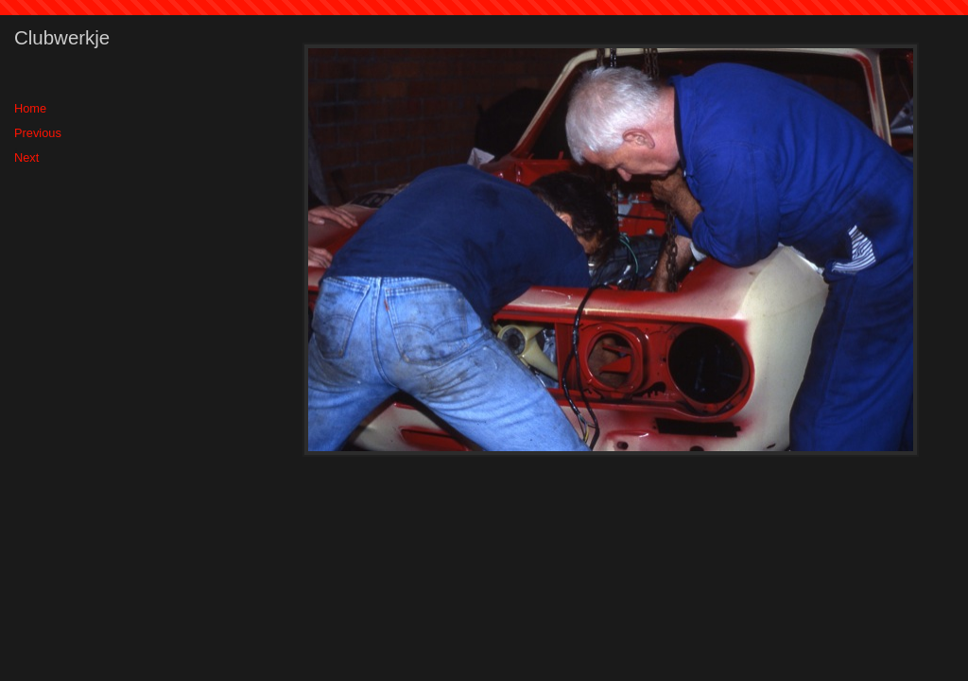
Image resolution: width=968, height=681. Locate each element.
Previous (37, 133)
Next (26, 157)
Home (30, 108)
